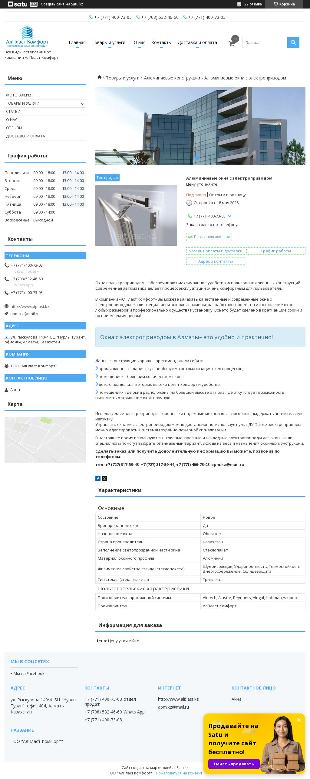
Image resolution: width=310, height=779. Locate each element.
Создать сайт (52, 4)
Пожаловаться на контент (179, 773)
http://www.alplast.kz (30, 306)
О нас (139, 42)
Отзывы (14, 127)
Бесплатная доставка (212, 237)
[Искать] (293, 42)
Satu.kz (182, 767)
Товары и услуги (108, 42)
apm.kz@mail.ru (25, 313)
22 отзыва (253, 4)
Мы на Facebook (29, 673)
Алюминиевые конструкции (172, 78)
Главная (77, 42)
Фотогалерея (19, 95)
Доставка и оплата (197, 42)
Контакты (161, 42)
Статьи (13, 111)
